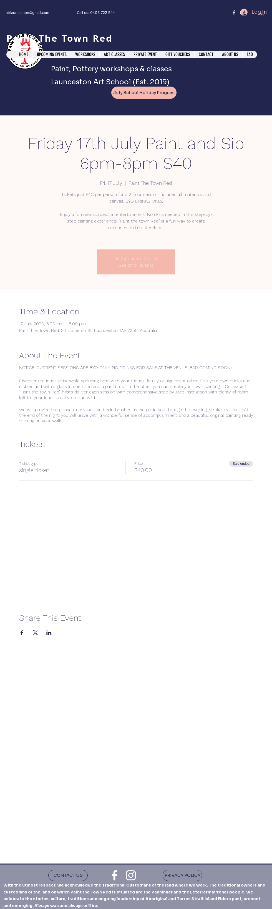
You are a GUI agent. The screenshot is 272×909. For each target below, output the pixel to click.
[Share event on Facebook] (21, 632)
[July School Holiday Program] (144, 92)
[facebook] (234, 12)
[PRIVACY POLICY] (182, 875)
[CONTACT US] (68, 875)
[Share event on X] (35, 632)
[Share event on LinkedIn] (49, 632)
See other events (136, 265)
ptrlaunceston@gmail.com (27, 12)
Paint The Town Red (61, 38)
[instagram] (131, 875)
